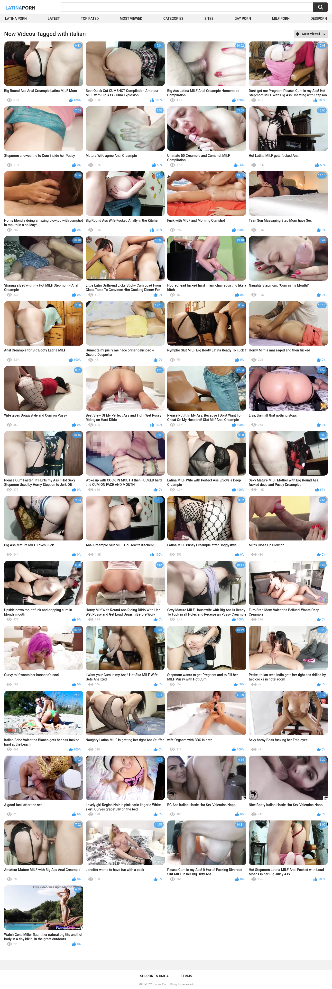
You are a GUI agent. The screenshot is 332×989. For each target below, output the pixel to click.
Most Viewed (131, 18)
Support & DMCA (154, 976)
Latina (20, 7)
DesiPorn (319, 18)
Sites (208, 18)
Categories (173, 18)
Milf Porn (280, 18)
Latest (54, 18)
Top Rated (90, 18)
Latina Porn (16, 18)
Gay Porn (242, 18)
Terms (186, 976)
